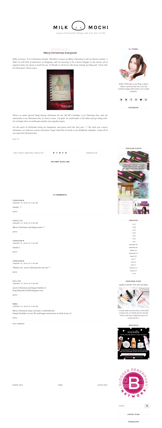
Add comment (19, 324)
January (132, 271)
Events (21, 153)
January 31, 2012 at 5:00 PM (25, 203)
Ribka (15, 304)
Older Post (103, 385)
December (132, 244)
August (132, 256)
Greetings (29, 153)
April (132, 265)
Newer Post (18, 385)
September (132, 253)
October (132, 250)
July (132, 259)
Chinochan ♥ (18, 200)
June (132, 262)
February (132, 268)
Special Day (39, 153)
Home (60, 385)
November (132, 247)
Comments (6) (91, 153)
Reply (15, 212)
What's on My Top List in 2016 (133, 285)
